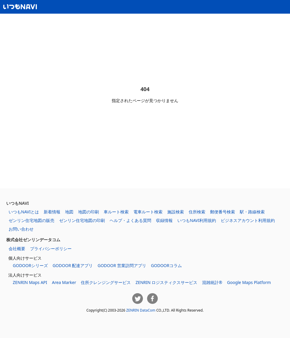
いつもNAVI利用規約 (196, 220)
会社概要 (17, 248)
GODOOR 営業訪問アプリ (121, 265)
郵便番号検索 (222, 212)
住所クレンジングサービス (106, 282)
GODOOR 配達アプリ (73, 265)
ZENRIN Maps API (30, 282)
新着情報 (52, 212)
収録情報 (164, 220)
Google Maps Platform (249, 282)
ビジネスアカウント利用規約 (248, 220)
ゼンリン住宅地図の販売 (31, 220)
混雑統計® (212, 282)
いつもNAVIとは (24, 212)
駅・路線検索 (252, 212)
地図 (69, 212)
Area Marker (64, 282)
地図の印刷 (88, 212)
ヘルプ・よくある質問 (130, 220)
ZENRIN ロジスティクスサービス (166, 282)
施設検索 (175, 212)
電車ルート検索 (148, 212)
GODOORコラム (166, 265)
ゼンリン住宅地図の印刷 (82, 220)
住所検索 (197, 212)
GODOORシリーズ (30, 265)
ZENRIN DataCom (140, 310)
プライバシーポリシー (51, 248)
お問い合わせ (21, 229)
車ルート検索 (116, 212)
